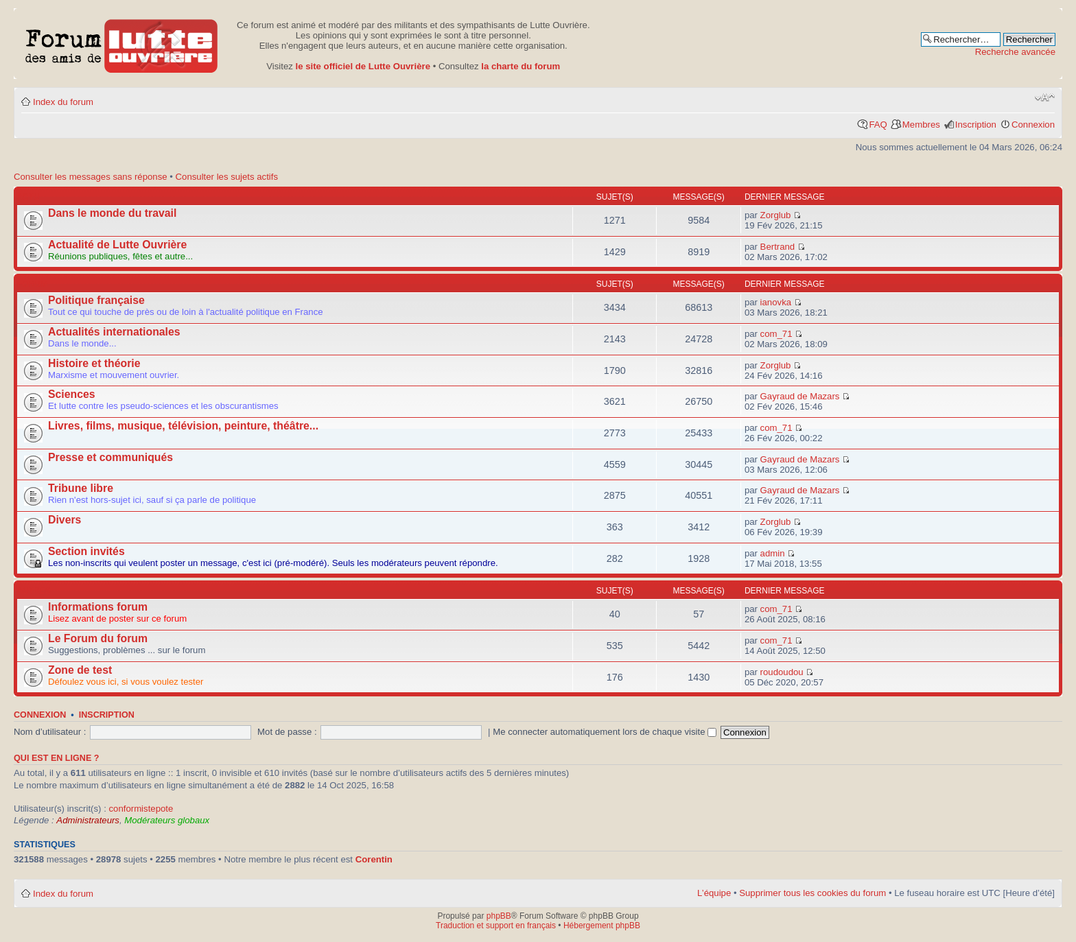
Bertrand (777, 247)
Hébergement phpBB (601, 925)
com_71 (776, 334)
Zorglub (775, 215)
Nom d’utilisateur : (50, 732)
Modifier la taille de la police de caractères (1045, 97)
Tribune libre (80, 488)
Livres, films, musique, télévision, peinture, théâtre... (183, 426)
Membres (921, 124)
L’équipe (714, 893)
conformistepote (140, 808)
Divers (64, 520)
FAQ (878, 124)
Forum (32, 284)
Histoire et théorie (94, 363)
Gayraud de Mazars (800, 396)
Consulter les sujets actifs (227, 177)
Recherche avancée (1015, 52)
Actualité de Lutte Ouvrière (117, 244)
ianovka (775, 302)
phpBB (499, 916)
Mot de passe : (287, 732)
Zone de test (80, 670)
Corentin (374, 859)
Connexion (1033, 124)
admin (772, 553)
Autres (34, 591)
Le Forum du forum (98, 638)
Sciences (71, 394)
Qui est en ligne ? (57, 758)
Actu (28, 197)
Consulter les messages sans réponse (90, 177)
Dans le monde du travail (112, 213)
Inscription (975, 124)
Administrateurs (87, 820)
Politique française (96, 300)
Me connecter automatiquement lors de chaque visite (604, 732)
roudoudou (782, 672)
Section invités (86, 551)
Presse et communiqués (110, 457)
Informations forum (98, 607)
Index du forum (63, 102)
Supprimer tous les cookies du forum (812, 893)
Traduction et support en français (496, 925)
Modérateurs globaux (166, 820)
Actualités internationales (114, 332)
